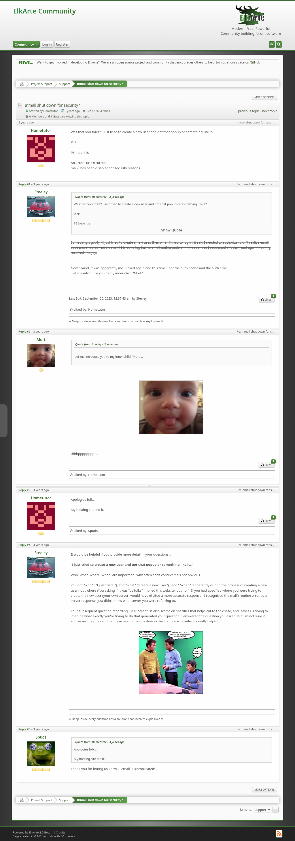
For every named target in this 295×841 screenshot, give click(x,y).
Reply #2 (24, 331)
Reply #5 (24, 729)
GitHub (255, 62)
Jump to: (246, 809)
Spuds (41, 737)
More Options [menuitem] (264, 97)
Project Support (41, 84)
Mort (41, 339)
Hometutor (41, 130)
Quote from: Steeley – (97, 344)
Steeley (41, 191)
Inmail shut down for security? (100, 84)
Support (64, 84)
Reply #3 (24, 490)
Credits (60, 832)
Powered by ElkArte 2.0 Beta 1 (33, 832)
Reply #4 (24, 545)
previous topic (248, 111)
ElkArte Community (44, 10)
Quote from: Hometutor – (99, 197)
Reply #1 (24, 184)
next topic (269, 111)
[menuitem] (279, 44)
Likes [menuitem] (267, 299)
